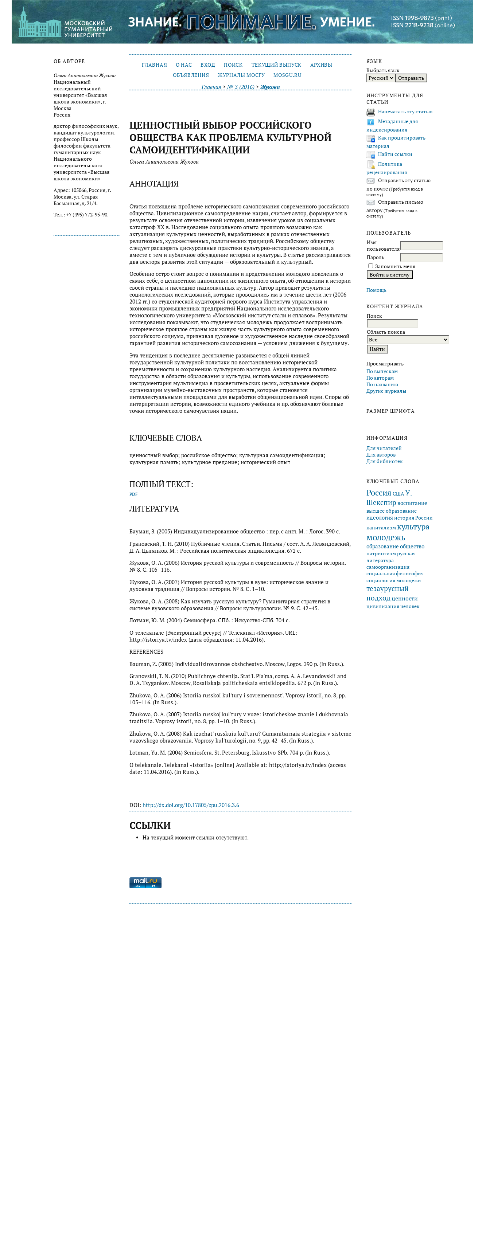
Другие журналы (386, 391)
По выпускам (382, 371)
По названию (382, 384)
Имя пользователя (383, 245)
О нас (184, 65)
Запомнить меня (395, 266)
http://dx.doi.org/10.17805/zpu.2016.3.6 (191, 805)
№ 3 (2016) (240, 86)
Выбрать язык (383, 70)
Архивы (321, 65)
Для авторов (381, 454)
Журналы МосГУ (241, 75)
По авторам (380, 378)
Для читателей (384, 448)
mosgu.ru (287, 75)
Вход (208, 65)
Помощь (376, 290)
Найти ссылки (395, 154)
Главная (154, 65)
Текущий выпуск (277, 65)
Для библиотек (384, 461)
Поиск (233, 65)
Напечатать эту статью (405, 111)
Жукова (270, 86)
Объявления (191, 75)
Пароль (375, 257)
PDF (133, 494)
